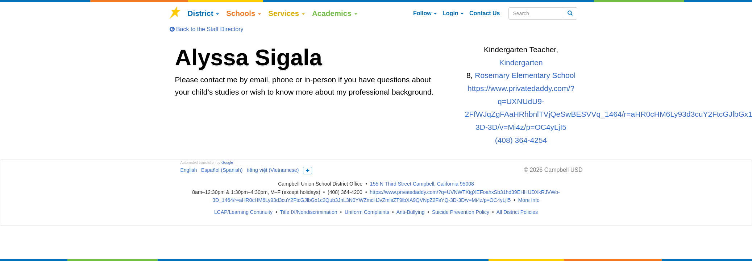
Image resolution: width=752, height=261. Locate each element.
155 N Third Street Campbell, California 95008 (422, 184)
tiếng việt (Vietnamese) (273, 170)
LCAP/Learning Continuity (243, 212)
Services (286, 13)
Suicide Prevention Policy (460, 212)
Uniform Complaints (367, 212)
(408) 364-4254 (521, 140)
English (188, 170)
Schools (243, 13)
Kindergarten (521, 62)
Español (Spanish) (221, 170)
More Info (529, 200)
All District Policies (517, 212)
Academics (334, 13)
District (203, 13)
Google (227, 163)
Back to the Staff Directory (207, 29)
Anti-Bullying (410, 212)
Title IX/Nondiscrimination (308, 212)
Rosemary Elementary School (525, 75)
